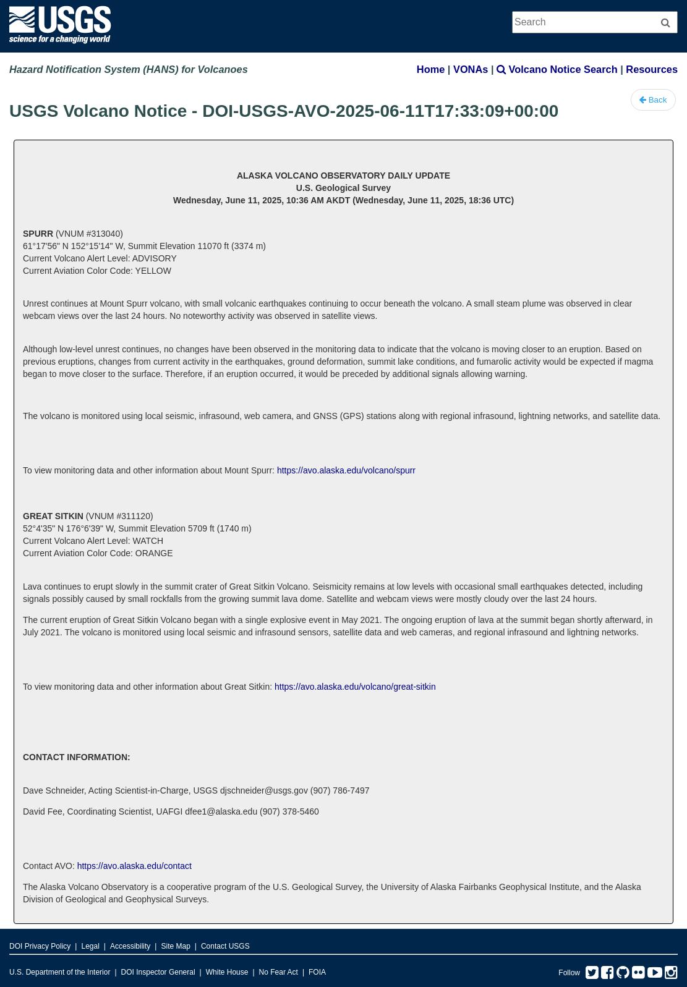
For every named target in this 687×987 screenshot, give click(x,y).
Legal (90, 946)
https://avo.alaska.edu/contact (134, 866)
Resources (652, 69)
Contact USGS (225, 946)
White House (227, 972)
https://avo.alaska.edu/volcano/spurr (346, 470)
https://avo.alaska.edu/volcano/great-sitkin (355, 687)
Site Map (175, 946)
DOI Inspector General (158, 972)
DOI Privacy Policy (39, 946)
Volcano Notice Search (557, 69)
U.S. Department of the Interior (59, 972)
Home (431, 69)
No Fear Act (278, 972)
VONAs (470, 69)
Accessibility (130, 946)
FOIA (317, 972)
